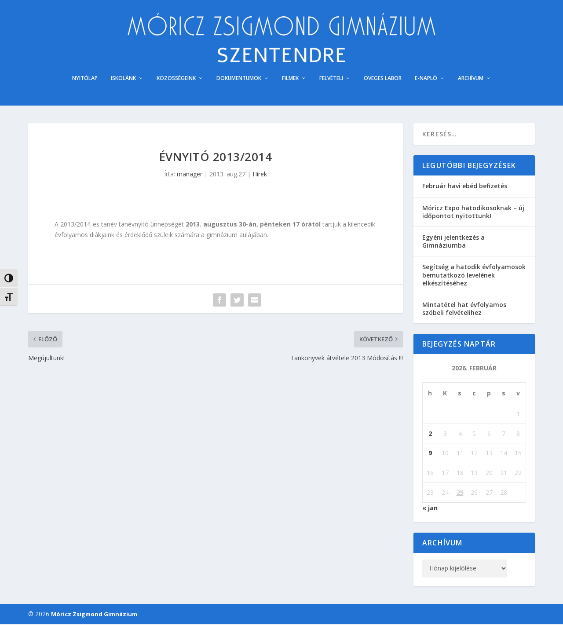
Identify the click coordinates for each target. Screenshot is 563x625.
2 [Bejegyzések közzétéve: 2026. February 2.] (430, 434)
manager (189, 175)
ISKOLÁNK (123, 79)
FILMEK (290, 79)
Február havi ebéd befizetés (464, 187)
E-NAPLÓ (426, 79)
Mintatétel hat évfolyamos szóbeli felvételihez (464, 309)
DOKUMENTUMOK (238, 79)
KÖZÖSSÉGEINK (176, 79)
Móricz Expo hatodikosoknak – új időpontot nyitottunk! (473, 213)
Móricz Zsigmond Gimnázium (94, 615)
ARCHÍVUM (470, 79)
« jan (430, 508)
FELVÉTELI (331, 79)
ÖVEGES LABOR (383, 79)
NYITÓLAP (85, 79)
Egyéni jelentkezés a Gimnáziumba (453, 242)
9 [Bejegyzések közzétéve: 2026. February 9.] (430, 454)
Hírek (259, 175)
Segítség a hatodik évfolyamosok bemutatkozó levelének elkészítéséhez (474, 276)
